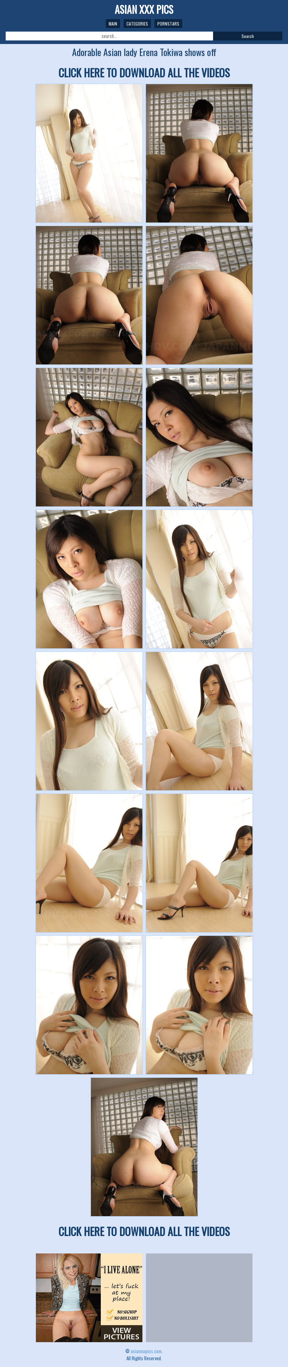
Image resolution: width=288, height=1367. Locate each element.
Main (113, 24)
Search (247, 36)
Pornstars (168, 24)
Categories (137, 24)
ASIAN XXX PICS (144, 9)
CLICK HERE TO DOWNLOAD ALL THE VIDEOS (144, 73)
